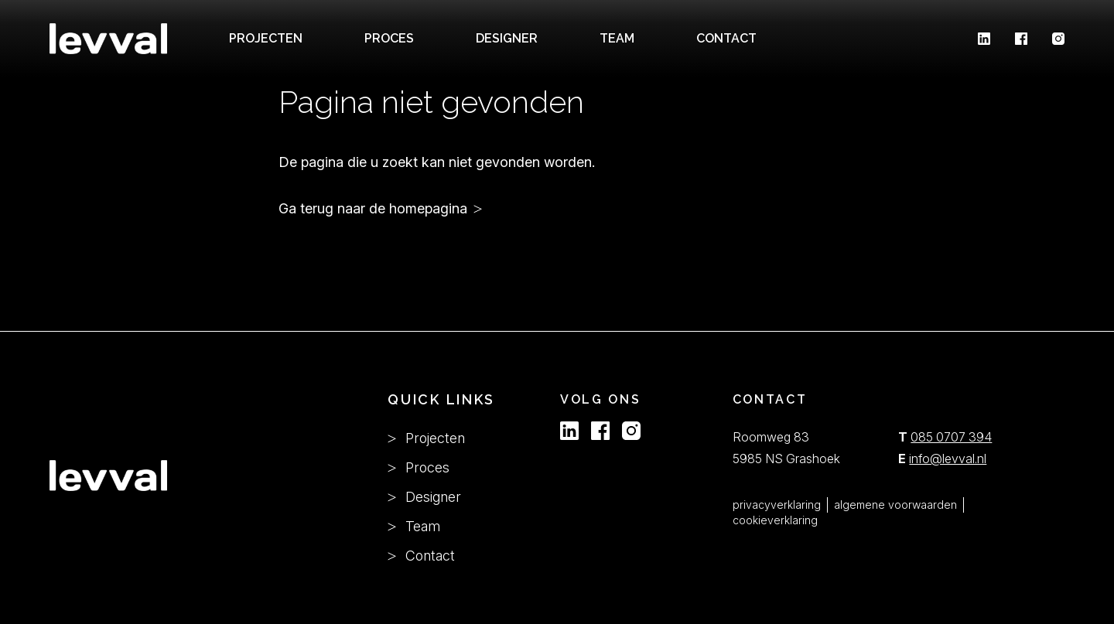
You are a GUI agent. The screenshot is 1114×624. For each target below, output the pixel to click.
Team (414, 526)
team (617, 38)
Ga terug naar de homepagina (372, 208)
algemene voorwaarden (895, 504)
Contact (726, 38)
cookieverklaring (775, 520)
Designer (507, 38)
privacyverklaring (777, 504)
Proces (389, 38)
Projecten (265, 38)
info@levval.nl (947, 458)
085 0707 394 (951, 437)
